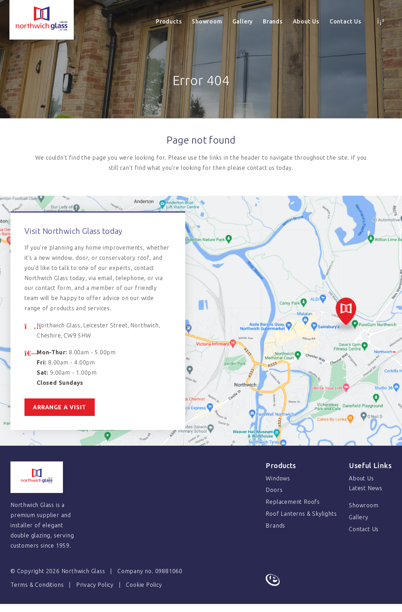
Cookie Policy (144, 585)
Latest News (365, 488)
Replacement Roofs (293, 502)
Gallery (242, 21)
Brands (273, 21)
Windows (278, 478)
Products (169, 21)
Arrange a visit (60, 407)
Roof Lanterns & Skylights (301, 513)
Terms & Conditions (37, 585)
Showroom (207, 21)
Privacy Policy (95, 585)
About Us (306, 21)
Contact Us (345, 21)
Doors (274, 490)
